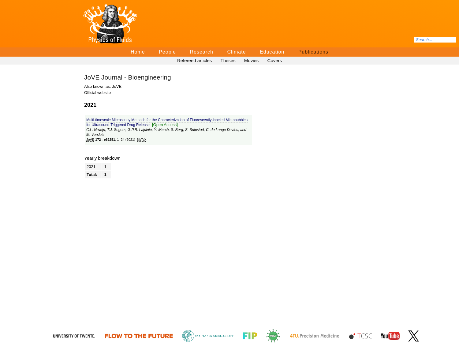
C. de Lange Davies (222, 130)
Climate (236, 51)
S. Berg (177, 130)
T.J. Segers (116, 130)
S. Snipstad (194, 130)
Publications (313, 51)
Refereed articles (194, 60)
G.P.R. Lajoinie (140, 130)
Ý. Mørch (161, 130)
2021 (91, 166)
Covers (274, 60)
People (167, 51)
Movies (251, 60)
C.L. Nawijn (95, 130)
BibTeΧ (142, 139)
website (104, 92)
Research (201, 51)
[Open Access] (165, 124)
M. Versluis (95, 134)
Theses (227, 60)
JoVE (90, 139)
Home (138, 51)
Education (272, 51)
